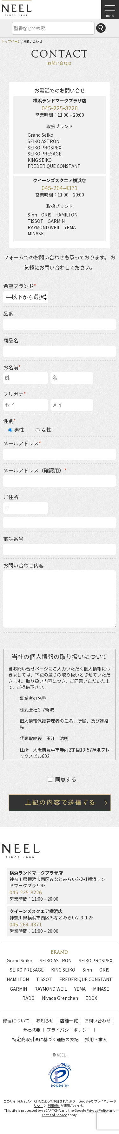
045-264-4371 (60, 187)
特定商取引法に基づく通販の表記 (45, 1039)
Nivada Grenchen (60, 998)
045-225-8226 (60, 108)
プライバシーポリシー (69, 1030)
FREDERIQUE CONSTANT (85, 979)
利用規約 (54, 1105)
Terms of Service (54, 1114)
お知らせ (45, 1020)
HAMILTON (18, 979)
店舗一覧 (69, 1020)
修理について (16, 1020)
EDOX (91, 998)
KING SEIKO (63, 969)
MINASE (101, 989)
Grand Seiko (19, 960)
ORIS (104, 969)
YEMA (80, 989)
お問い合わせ (97, 1020)
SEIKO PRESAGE (27, 969)
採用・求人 (96, 1039)
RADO (28, 998)
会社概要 (31, 1030)
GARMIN (18, 989)
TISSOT (44, 979)
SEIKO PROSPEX (95, 960)
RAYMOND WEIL (50, 989)
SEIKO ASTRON (55, 960)
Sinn (87, 969)
